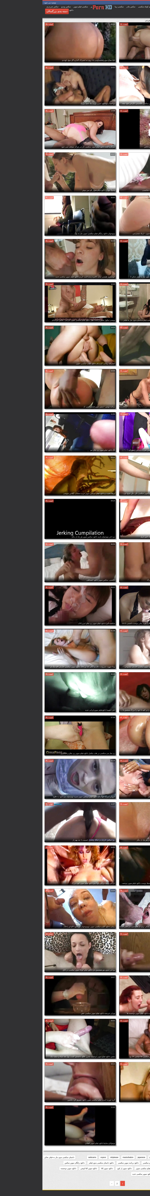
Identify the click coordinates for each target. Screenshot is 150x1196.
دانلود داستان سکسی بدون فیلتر (58, 1163)
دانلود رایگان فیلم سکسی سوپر (105, 1168)
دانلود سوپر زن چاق (139, 1174)
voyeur (61, 1157)
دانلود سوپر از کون (82, 1168)
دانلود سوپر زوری (120, 1174)
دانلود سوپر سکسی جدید (99, 1174)
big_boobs (134, 1157)
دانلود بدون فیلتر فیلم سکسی (111, 1163)
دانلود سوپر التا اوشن (46, 1168)
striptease (72, 1157)
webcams (50, 1157)
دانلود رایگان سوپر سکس (32, 1163)
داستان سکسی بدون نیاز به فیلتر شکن (17, 1157)
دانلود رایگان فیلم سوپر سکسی (134, 1168)
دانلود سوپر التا (64, 1168)
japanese (99, 1157)
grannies (110, 1157)
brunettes (122, 1157)
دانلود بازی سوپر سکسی (137, 1163)
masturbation (85, 1157)
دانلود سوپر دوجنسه (26, 1168)
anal (145, 1157)
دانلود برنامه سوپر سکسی (86, 1163)
